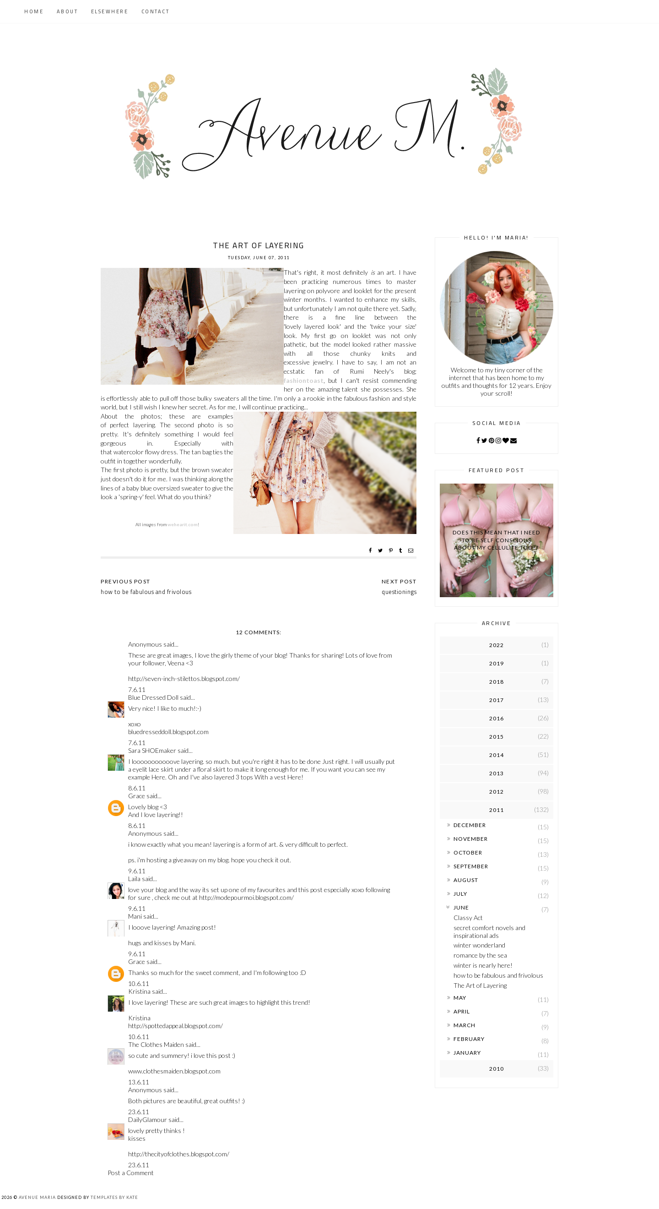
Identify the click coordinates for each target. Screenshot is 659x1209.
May (460, 997)
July (460, 893)
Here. (159, 777)
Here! (295, 777)
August (466, 880)
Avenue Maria (37, 1197)
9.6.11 (137, 871)
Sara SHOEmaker (152, 750)
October (468, 852)
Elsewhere (110, 11)
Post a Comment (131, 1172)
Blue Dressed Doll (153, 697)
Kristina (139, 991)
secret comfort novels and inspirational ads (489, 931)
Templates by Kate (114, 1197)
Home (33, 11)
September (471, 866)
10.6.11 (138, 983)
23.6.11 (138, 1112)
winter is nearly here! (483, 965)
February (469, 1038)
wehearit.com (182, 524)
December (470, 825)
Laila (134, 878)
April (462, 1011)
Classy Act (468, 917)
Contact (155, 11)
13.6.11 (138, 1082)
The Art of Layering (480, 985)
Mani (135, 916)
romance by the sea (480, 955)
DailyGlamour (147, 1119)
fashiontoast (304, 380)
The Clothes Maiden (156, 1044)
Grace (136, 796)
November (471, 838)
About (67, 11)
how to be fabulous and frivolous (498, 975)
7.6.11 (137, 689)
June (461, 907)
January (467, 1052)
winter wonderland (479, 945)
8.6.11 (137, 788)
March (464, 1025)
